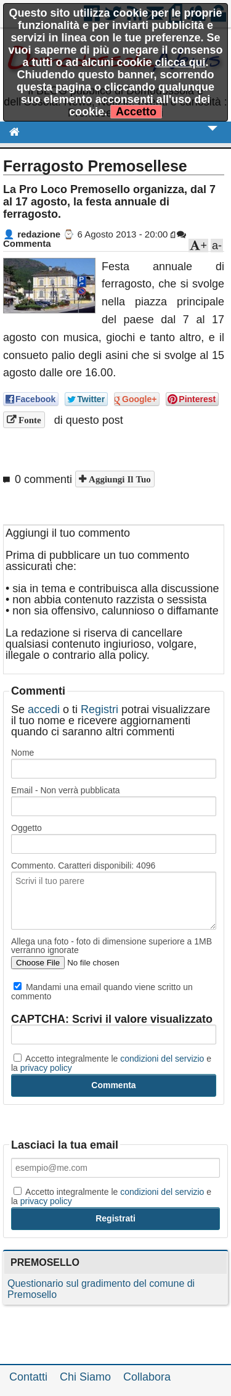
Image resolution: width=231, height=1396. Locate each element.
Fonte (28, 419)
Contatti (28, 1377)
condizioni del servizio (162, 1059)
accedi (44, 709)
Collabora (147, 1377)
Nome (22, 752)
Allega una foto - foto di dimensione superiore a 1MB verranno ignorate (111, 945)
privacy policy (46, 1068)
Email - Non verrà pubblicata (65, 790)
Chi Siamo (85, 1377)
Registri (99, 709)
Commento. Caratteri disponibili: (83, 865)
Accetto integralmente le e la (111, 1063)
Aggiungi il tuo (118, 479)
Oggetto (26, 828)
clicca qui (180, 62)
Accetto (136, 111)
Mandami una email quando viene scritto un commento (102, 991)
